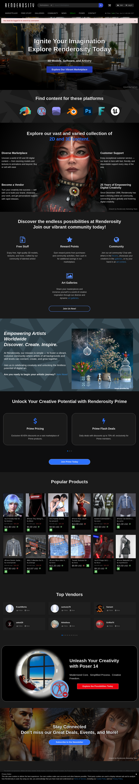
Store (27, 610)
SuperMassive (123, 563)
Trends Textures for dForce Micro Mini (86, 560)
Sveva (53, 563)
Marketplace (11, 13)
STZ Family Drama (56, 519)
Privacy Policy (118, 779)
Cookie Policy (101, 779)
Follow (20, 610)
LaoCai (121, 521)
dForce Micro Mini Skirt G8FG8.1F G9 (64, 560)
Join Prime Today (69, 462)
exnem (98, 521)
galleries (118, 259)
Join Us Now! (69, 309)
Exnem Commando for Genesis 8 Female (110, 519)
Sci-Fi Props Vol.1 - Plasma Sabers (107, 560)
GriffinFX (110, 622)
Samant (109, 607)
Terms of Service (80, 779)
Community (53, 13)
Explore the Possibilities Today (98, 686)
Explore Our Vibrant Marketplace (69, 69)
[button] (62, 635)
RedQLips (77, 521)
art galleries (73, 298)
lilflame (31, 521)
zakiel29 (19, 622)
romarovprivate (11, 563)
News (63, 13)
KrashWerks (21, 607)
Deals (72, 13)
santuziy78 (54, 521)
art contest (121, 262)
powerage (32, 563)
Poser (82, 13)
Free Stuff (26, 13)
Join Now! (62, 374)
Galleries (39, 13)
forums (115, 256)
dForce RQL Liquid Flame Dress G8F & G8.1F (89, 519)
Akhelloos (9, 521)
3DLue (98, 563)
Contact (92, 13)
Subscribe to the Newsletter (69, 742)
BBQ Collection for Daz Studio (38, 560)
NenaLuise (133, 388)
